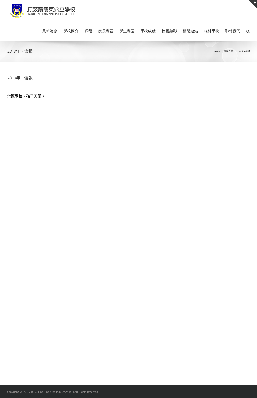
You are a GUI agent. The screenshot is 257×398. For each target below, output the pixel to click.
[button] (248, 31)
